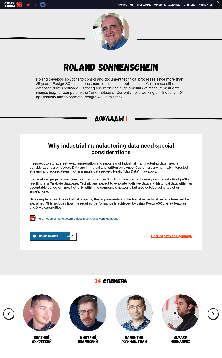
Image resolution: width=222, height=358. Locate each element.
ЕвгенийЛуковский (41, 318)
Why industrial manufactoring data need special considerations (111, 149)
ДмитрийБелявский (87, 318)
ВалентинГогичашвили (134, 318)
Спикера (111, 281)
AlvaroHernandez (180, 318)
